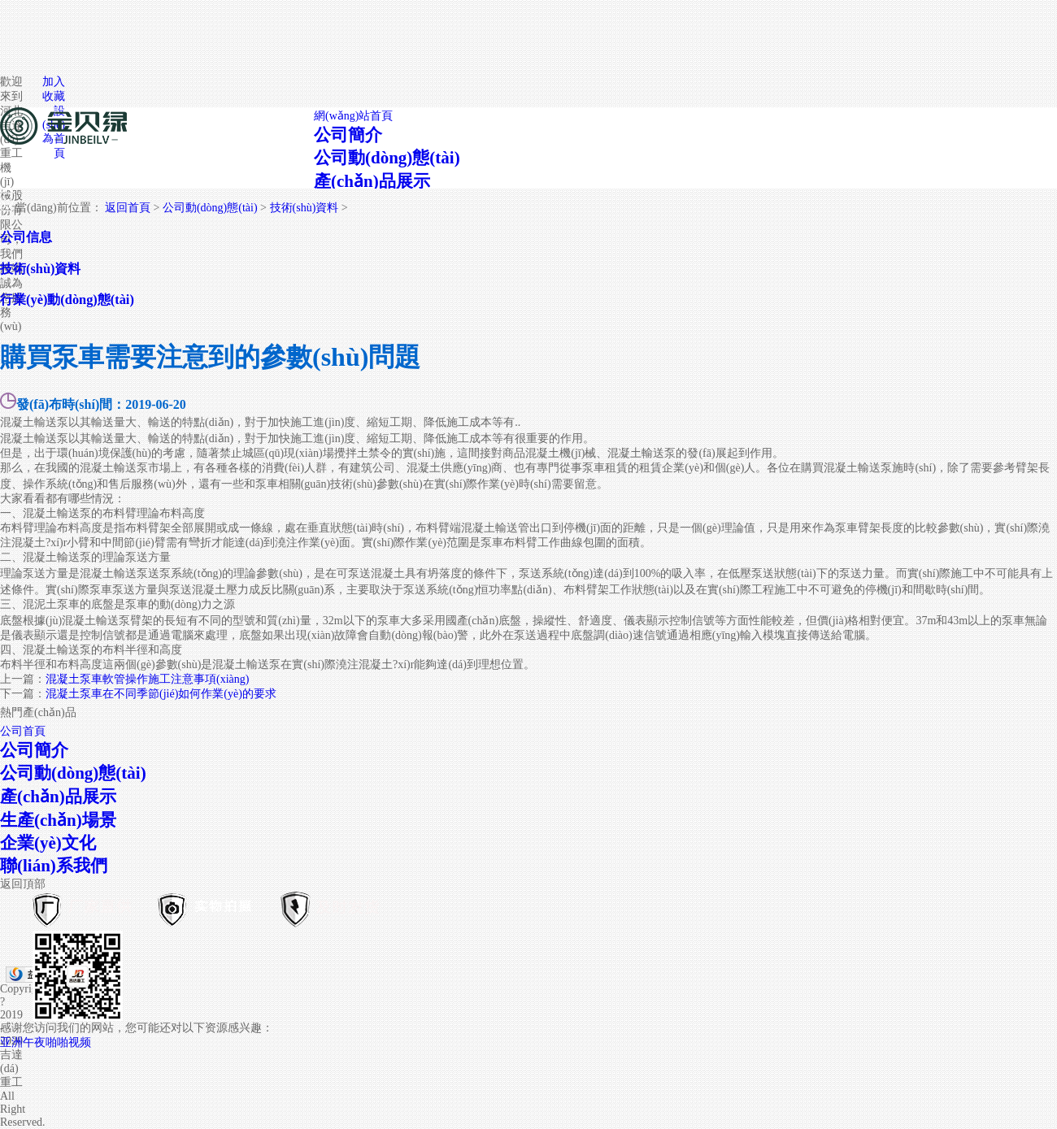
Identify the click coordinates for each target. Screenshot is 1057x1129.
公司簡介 (348, 135)
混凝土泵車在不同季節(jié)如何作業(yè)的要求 (161, 694)
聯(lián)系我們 (53, 865)
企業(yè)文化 (48, 843)
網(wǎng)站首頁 (353, 116)
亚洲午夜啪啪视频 (45, 1042)
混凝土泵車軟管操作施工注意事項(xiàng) (147, 679)
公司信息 (26, 237)
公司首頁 (23, 731)
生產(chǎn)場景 (58, 820)
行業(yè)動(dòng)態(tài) (67, 299)
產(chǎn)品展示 (372, 181)
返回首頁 (127, 208)
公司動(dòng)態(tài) (387, 157)
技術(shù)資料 (304, 208)
